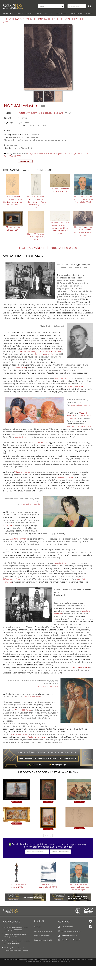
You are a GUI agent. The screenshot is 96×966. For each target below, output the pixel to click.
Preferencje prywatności (43, 940)
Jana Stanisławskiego (27, 351)
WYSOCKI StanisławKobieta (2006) (17, 885)
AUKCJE (38, 14)
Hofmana (7, 525)
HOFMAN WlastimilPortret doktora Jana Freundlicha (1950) (83, 199)
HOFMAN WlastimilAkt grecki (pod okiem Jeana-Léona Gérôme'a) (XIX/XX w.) (36, 202)
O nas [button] (19, 14)
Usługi (29, 14)
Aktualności (77, 14)
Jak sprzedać (62, 14)
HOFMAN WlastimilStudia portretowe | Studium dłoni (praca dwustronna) (12, 200)
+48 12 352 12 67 (67, 927)
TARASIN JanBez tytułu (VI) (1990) (48, 885)
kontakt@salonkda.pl (69, 936)
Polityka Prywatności (42, 936)
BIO (43, 106)
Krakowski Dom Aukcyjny (80, 405)
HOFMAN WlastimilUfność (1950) (13, 228)
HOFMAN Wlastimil (22, 105)
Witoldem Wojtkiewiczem (79, 426)
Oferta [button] (8, 14)
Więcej (48, 836)
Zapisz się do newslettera (43, 931)
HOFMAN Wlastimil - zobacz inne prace (48, 247)
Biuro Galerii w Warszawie (71, 940)
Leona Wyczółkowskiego (50, 351)
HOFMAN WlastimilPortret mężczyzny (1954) (36, 236)
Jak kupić (48, 14)
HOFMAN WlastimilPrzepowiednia (60, 190)
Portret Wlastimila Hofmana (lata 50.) (40, 112)
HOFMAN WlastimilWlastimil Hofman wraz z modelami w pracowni (83, 231)
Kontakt (90, 14)
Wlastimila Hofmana (12, 579)
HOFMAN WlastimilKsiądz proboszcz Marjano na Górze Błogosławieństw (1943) (60, 228)
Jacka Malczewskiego (45, 354)
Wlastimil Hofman (18, 367)
